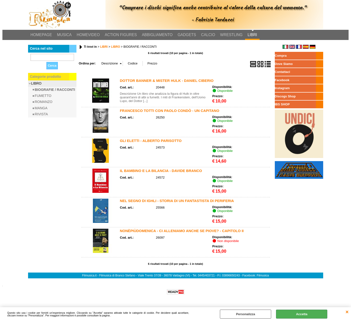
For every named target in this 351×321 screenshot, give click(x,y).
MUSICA (64, 35)
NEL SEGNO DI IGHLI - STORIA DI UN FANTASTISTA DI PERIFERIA (177, 201)
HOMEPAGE (41, 35)
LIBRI (250, 35)
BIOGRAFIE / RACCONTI (55, 90)
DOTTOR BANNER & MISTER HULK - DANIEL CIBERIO (167, 81)
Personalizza (245, 314)
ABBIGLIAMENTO (156, 35)
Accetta (301, 314)
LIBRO (36, 84)
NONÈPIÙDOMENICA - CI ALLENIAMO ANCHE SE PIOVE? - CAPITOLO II (182, 231)
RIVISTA (41, 114)
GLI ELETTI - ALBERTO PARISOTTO (151, 141)
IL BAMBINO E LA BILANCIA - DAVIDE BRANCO (161, 171)
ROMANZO (43, 102)
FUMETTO (43, 96)
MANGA (41, 108)
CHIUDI (347, 312)
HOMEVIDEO (87, 35)
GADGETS (186, 35)
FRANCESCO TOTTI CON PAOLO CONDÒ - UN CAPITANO (169, 111)
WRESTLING (230, 35)
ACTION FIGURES (120, 35)
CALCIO (207, 35)
